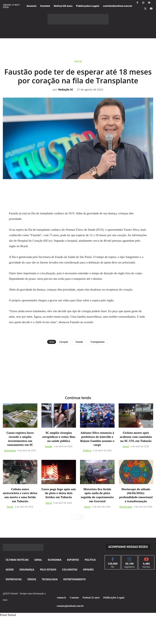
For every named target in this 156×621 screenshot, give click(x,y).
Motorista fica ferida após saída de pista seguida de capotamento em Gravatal (97, 495)
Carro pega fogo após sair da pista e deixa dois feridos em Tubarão (58, 493)
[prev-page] (74, 516)
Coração (63, 341)
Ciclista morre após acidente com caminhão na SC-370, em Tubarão (136, 436)
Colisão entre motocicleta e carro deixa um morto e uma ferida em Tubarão (20, 495)
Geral (78, 62)
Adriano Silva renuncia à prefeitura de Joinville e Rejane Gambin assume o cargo (97, 438)
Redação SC (65, 89)
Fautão (79, 341)
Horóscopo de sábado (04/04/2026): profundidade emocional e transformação (136, 495)
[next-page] (80, 516)
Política (87, 450)
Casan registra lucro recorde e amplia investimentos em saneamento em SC (20, 438)
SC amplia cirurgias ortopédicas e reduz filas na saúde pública (58, 436)
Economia (10, 450)
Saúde (48, 446)
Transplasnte (98, 341)
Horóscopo (125, 506)
